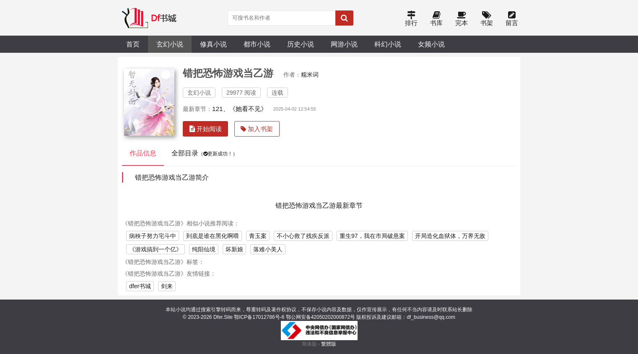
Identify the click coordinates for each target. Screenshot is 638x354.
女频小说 (431, 44)
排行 (411, 19)
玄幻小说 (169, 44)
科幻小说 (387, 44)
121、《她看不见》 (239, 108)
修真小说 (213, 44)
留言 (512, 19)
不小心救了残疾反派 (303, 236)
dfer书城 (140, 286)
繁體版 (328, 344)
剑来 (167, 286)
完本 (461, 19)
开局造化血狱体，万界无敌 (450, 236)
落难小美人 (268, 249)
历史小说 (300, 44)
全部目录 (204, 153)
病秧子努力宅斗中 (152, 236)
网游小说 (344, 44)
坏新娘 (234, 249)
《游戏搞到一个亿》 (155, 249)
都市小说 (257, 44)
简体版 (309, 344)
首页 (133, 44)
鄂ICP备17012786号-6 (259, 317)
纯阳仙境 (203, 249)
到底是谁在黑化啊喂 (212, 236)
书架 (486, 19)
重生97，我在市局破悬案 (372, 236)
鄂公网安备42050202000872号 (320, 317)
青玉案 (258, 236)
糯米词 (310, 74)
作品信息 (143, 153)
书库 (436, 19)
